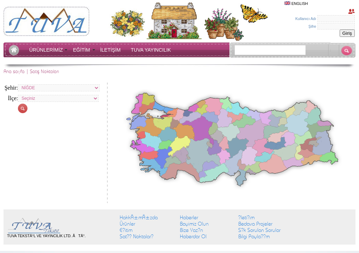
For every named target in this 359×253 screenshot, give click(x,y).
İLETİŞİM (111, 50)
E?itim (126, 230)
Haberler (189, 217)
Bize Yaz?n (191, 230)
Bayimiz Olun (194, 224)
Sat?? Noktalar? (136, 236)
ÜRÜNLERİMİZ (47, 50)
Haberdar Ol (193, 236)
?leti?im (246, 217)
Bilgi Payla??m (254, 236)
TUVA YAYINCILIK (151, 50)
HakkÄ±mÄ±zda (139, 217)
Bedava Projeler (255, 224)
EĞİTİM (83, 50)
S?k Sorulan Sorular (259, 230)
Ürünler (127, 224)
